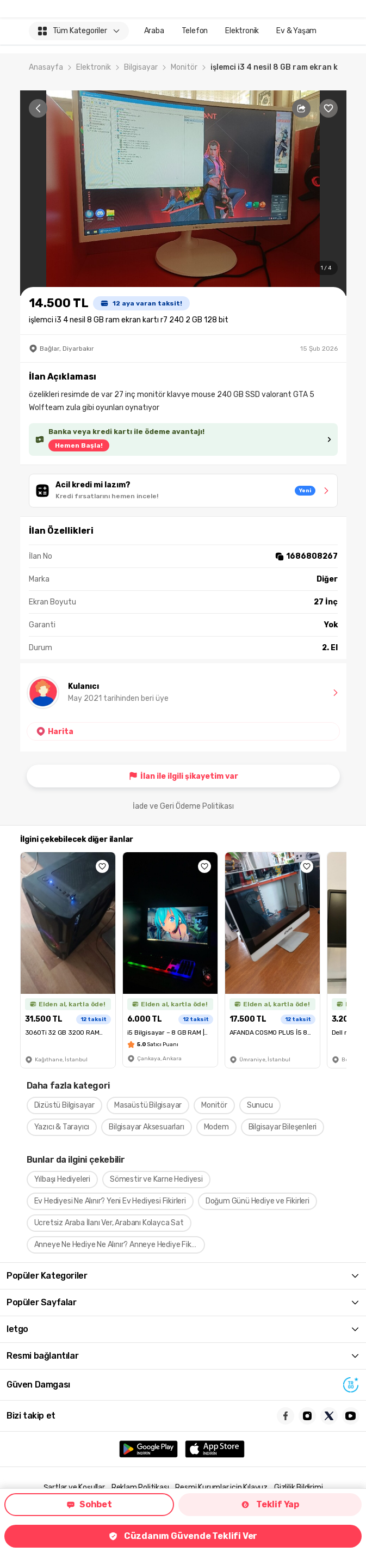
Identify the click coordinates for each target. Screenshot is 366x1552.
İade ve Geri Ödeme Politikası (183, 806)
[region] (183, 193)
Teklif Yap (270, 1504)
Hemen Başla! (79, 445)
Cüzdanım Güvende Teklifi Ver (183, 1536)
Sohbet (89, 1504)
